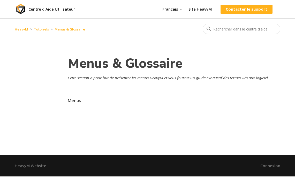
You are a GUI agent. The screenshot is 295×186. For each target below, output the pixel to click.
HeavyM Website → (33, 165)
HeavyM (21, 29)
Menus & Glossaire (70, 29)
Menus (74, 100)
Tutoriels (41, 29)
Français (172, 9)
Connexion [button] (270, 165)
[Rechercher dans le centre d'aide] (241, 29)
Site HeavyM (200, 9)
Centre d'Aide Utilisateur (51, 9)
